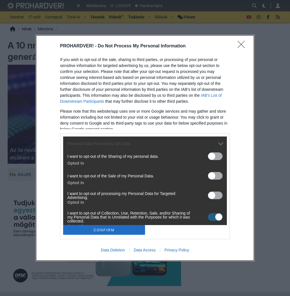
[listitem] (145, 144)
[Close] (243, 46)
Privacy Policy (177, 250)
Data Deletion (113, 250)
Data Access (145, 250)
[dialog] (145, 148)
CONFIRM (104, 230)
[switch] (215, 156)
